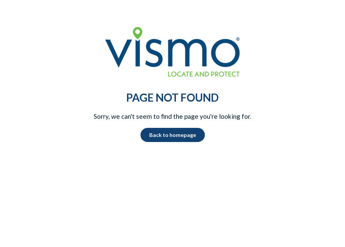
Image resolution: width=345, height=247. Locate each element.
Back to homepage (172, 135)
